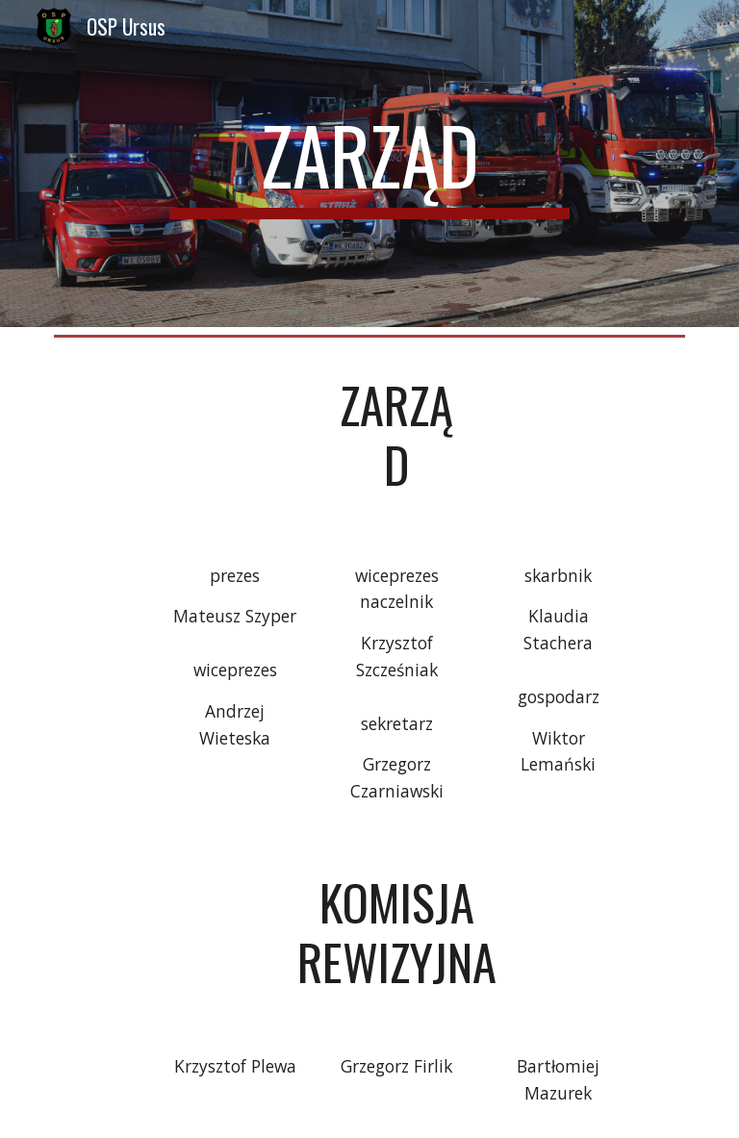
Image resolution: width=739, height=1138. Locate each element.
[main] (369, 163)
